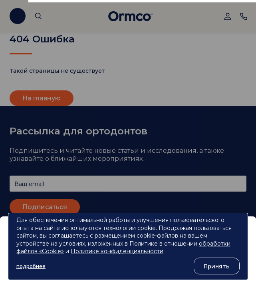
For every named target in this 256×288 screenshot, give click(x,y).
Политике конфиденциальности (117, 251)
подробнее (31, 266)
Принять (217, 266)
